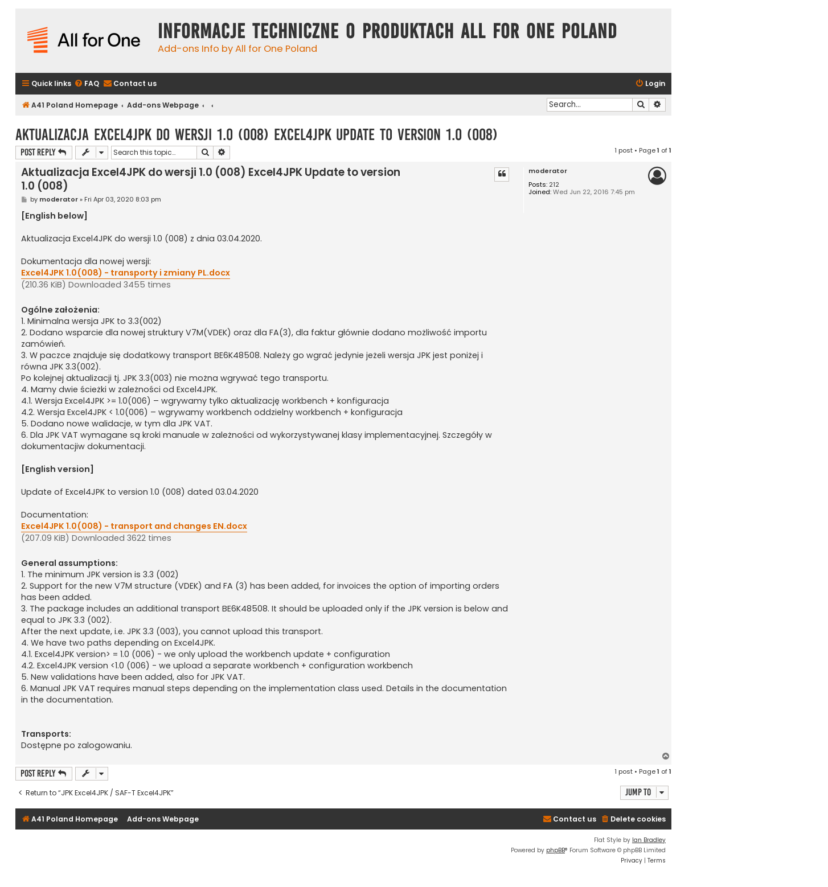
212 (554, 184)
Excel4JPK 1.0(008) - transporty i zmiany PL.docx (125, 272)
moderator (547, 171)
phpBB (555, 850)
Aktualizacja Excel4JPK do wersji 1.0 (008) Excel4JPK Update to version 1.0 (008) (256, 134)
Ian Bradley (649, 840)
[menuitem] (86, 84)
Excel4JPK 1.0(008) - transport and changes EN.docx (134, 526)
